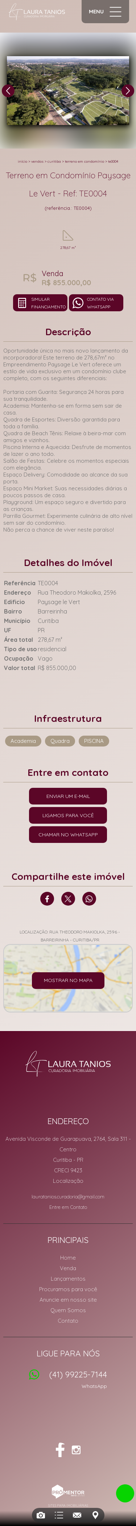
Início (22, 161)
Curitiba (54, 161)
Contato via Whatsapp (100, 302)
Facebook (47, 899)
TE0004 (113, 161)
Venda (68, 1268)
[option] (68, 91)
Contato (68, 1320)
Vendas (37, 161)
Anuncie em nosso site (68, 1299)
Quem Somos (68, 1310)
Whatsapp (89, 899)
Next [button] (127, 90)
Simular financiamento (48, 302)
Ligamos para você (68, 815)
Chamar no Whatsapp (68, 834)
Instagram (76, 1450)
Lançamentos (68, 1278)
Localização (68, 1180)
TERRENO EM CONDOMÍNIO (84, 161)
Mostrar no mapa (68, 980)
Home (68, 1257)
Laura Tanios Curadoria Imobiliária (68, 1063)
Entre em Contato (68, 1207)
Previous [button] (8, 90)
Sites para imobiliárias (68, 1506)
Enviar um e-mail (68, 796)
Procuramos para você (68, 1289)
